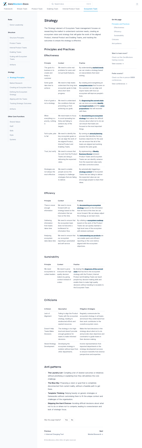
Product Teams (15, 43)
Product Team (37, 9)
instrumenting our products (90, 235)
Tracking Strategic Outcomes (20, 103)
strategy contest (85, 172)
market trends (98, 67)
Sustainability (119, 35)
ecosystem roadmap (95, 220)
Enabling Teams (15, 52)
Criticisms (115, 39)
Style (12, 135)
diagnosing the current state (93, 100)
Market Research (16, 83)
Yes (66, 420)
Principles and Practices (120, 24)
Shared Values (15, 122)
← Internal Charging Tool (54, 434)
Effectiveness (119, 27)
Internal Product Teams (18, 48)
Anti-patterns (117, 43)
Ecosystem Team (90, 9)
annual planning (96, 133)
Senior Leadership (16, 25)
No (72, 420)
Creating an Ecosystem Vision (20, 87)
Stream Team (22, 9)
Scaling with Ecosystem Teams (18, 58)
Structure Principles (17, 38)
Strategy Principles (17, 77)
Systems (13, 139)
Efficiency (117, 31)
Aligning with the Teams (18, 99)
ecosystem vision (86, 85)
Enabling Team (52, 9)
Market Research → (95, 434)
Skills (11, 131)
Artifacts (13, 65)
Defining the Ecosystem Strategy (18, 93)
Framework (8, 9)
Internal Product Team (71, 9)
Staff (11, 126)
